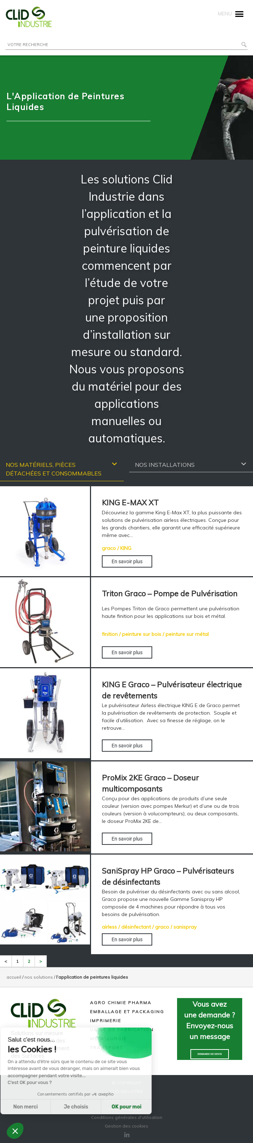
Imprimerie (105, 1020)
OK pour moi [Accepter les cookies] (80, 1107)
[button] (15, 1130)
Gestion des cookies (126, 1126)
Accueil (13, 977)
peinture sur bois (141, 634)
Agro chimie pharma (121, 1002)
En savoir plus (127, 561)
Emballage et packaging (127, 1011)
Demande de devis (210, 1054)
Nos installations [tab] (191, 464)
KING (125, 548)
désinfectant (136, 927)
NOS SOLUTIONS (38, 977)
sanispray (184, 927)
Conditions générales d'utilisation (126, 1117)
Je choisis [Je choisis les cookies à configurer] (29, 1107)
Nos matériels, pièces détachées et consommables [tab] (62, 468)
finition (110, 634)
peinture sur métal (187, 634)
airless (109, 927)
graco (109, 548)
